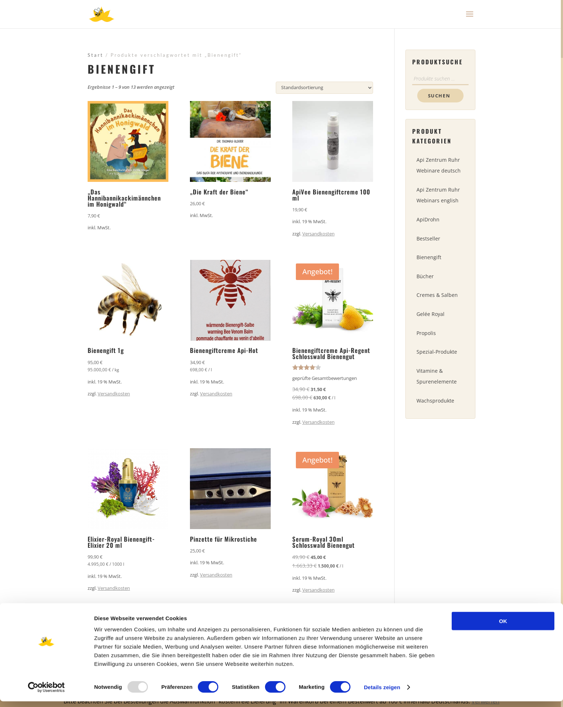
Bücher (425, 276)
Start (95, 55)
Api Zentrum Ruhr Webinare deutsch (439, 165)
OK (503, 627)
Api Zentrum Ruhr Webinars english (438, 195)
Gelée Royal (431, 314)
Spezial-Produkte (437, 351)
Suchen (439, 95)
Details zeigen (382, 693)
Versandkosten (318, 233)
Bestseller (428, 238)
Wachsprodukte (435, 400)
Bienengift (429, 257)
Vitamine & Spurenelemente (437, 376)
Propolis (426, 333)
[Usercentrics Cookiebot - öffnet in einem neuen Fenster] (46, 693)
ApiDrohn (428, 219)
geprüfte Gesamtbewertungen (324, 378)
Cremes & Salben (437, 294)
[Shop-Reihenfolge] (324, 88)
